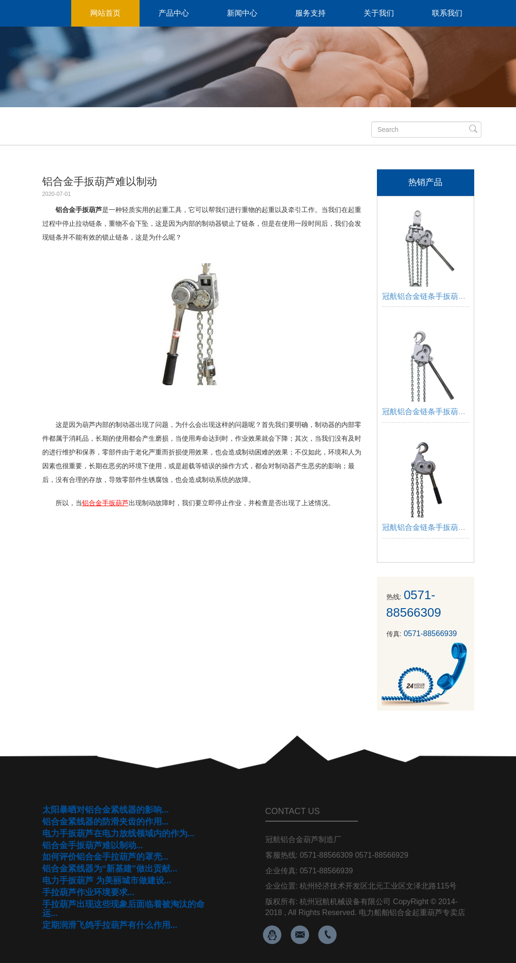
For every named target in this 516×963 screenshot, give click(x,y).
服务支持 (310, 13)
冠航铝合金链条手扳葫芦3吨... (433, 411)
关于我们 (379, 13)
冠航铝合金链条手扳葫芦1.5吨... (436, 527)
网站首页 (105, 13)
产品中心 (174, 13)
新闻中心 (242, 13)
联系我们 (447, 13)
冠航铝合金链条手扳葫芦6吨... (433, 296)
